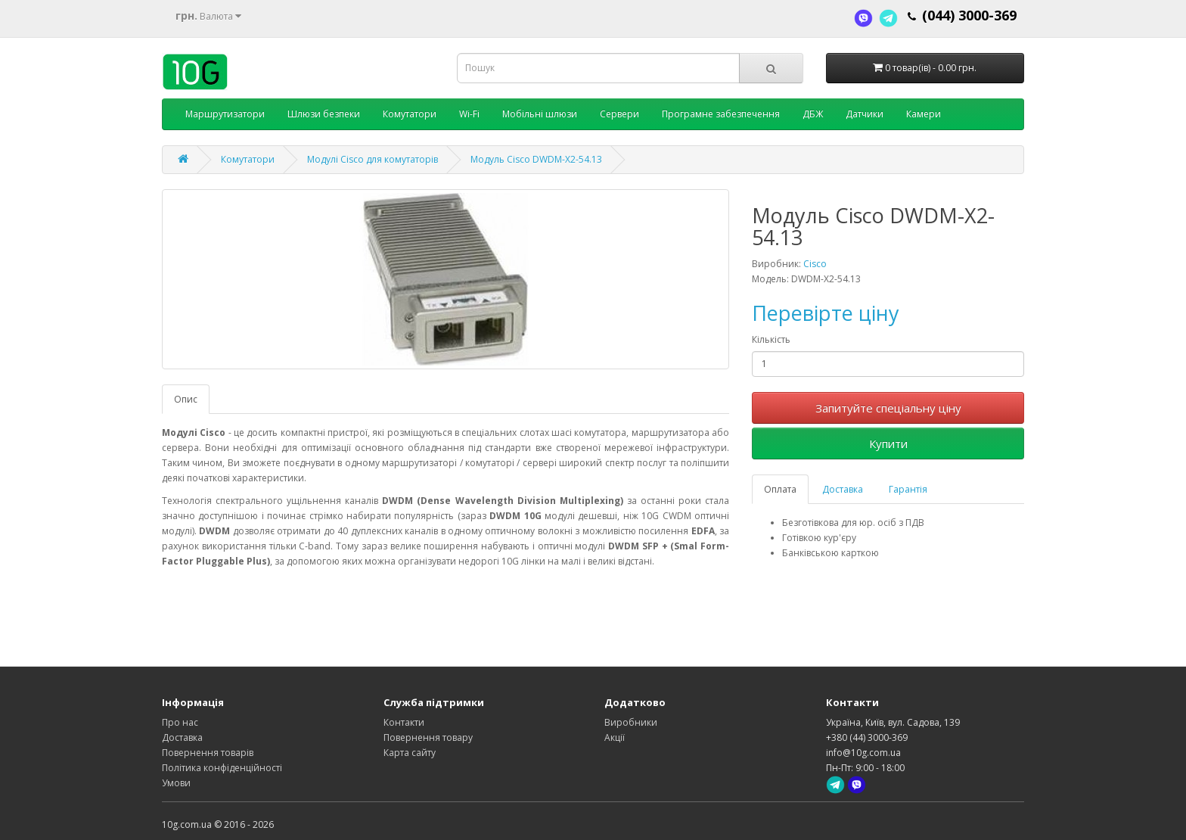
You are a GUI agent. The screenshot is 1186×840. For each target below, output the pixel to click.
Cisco (815, 263)
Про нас (180, 722)
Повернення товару (428, 737)
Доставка (842, 489)
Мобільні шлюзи (539, 113)
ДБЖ (813, 113)
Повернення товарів (207, 752)
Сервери (619, 113)
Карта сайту (409, 752)
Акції (614, 737)
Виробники (630, 722)
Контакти (403, 722)
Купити (888, 443)
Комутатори (409, 113)
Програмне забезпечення (721, 113)
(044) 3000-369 (969, 15)
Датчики (864, 113)
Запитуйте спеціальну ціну (888, 407)
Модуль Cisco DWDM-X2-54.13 (536, 159)
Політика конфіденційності (222, 767)
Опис (185, 399)
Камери (923, 113)
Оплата (780, 489)
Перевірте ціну (825, 313)
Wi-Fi (469, 113)
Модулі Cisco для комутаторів (372, 159)
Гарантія (908, 489)
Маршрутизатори (225, 113)
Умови (176, 782)
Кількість (771, 339)
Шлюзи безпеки (323, 113)
